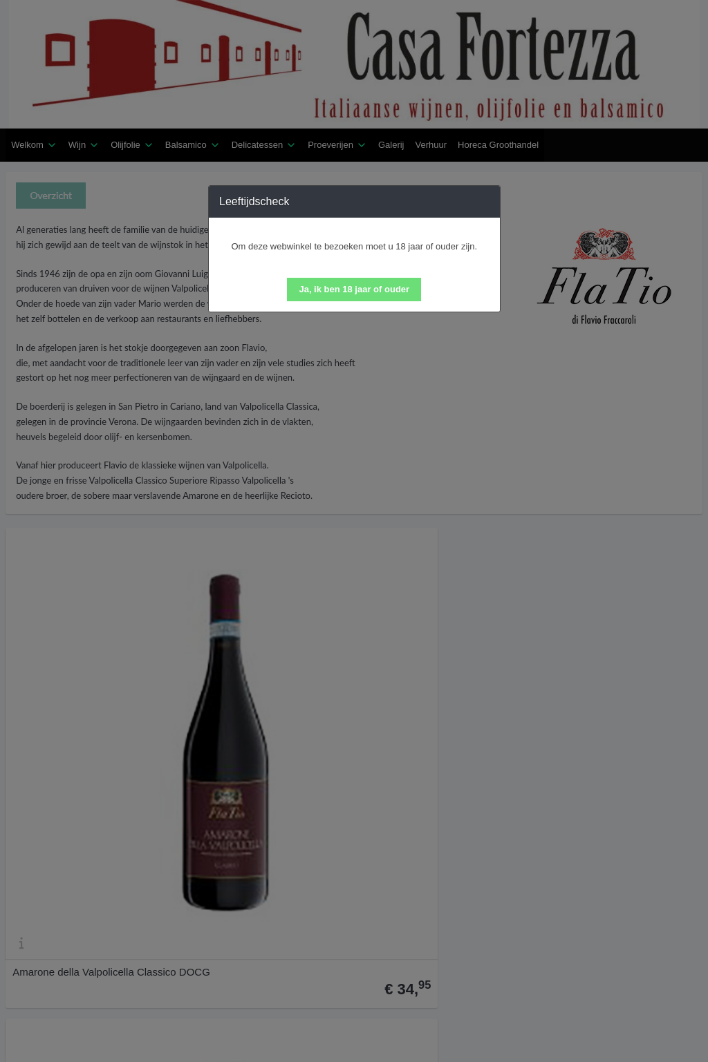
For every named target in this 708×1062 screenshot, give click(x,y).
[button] (354, 289)
